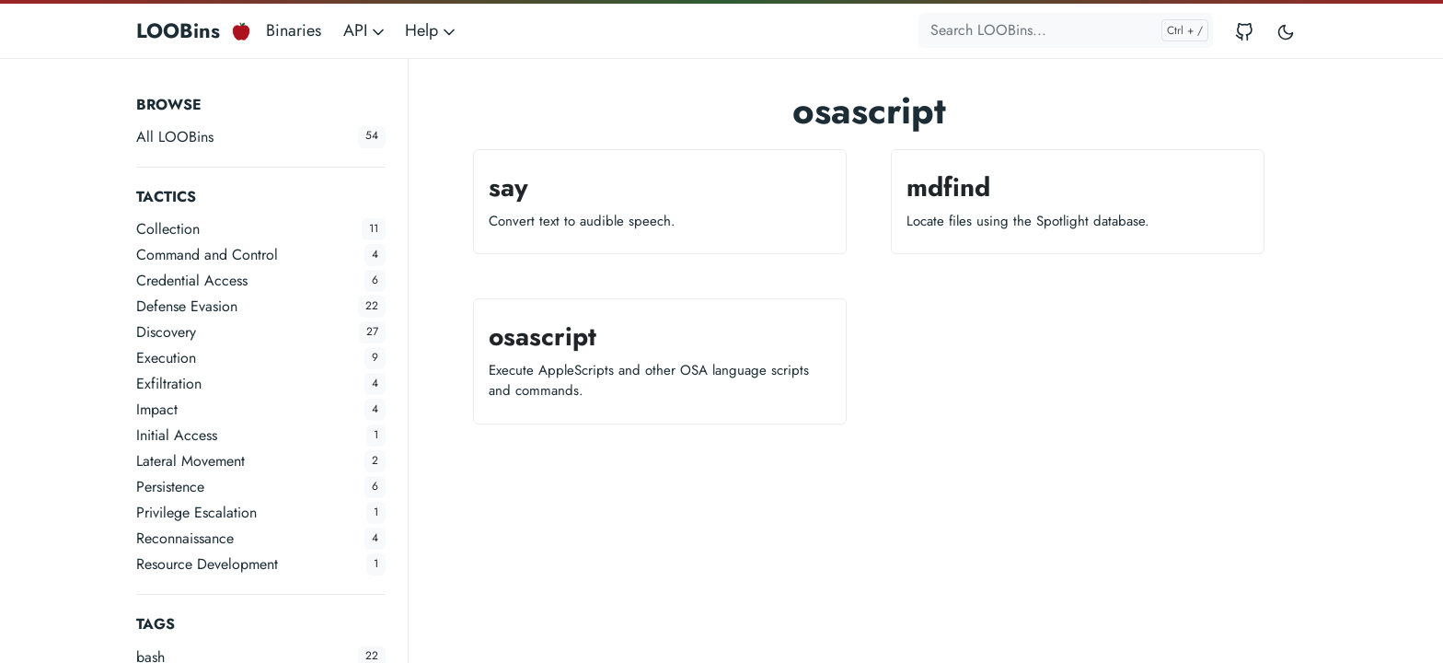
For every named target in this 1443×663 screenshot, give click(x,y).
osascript (542, 336)
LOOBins (178, 30)
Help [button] (431, 30)
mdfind (948, 187)
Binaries (293, 30)
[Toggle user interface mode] (1285, 31)
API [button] (365, 30)
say (508, 187)
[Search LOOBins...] (1065, 30)
